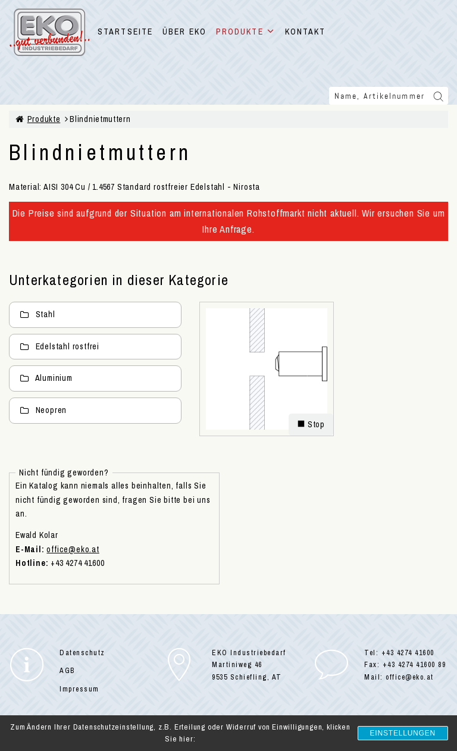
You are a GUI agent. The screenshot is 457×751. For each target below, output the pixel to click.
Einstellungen (403, 733)
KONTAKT (305, 31)
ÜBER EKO (184, 31)
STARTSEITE (125, 31)
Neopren (43, 410)
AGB (67, 670)
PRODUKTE (246, 31)
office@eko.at (72, 549)
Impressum (79, 689)
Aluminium (46, 378)
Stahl (37, 314)
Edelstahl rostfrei (59, 346)
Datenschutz (82, 653)
